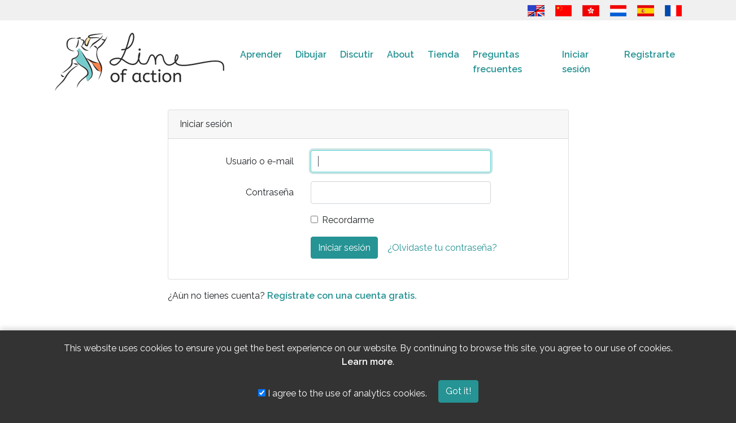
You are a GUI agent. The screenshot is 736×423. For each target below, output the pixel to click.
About (400, 54)
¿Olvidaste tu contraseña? (442, 247)
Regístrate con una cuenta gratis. (342, 295)
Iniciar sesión (576, 62)
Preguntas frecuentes (497, 62)
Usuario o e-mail (260, 161)
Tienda (443, 54)
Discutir (356, 54)
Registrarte (649, 54)
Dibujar (310, 54)
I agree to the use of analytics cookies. (342, 393)
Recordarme (348, 220)
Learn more (367, 361)
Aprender (261, 54)
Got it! (458, 391)
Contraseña (270, 192)
